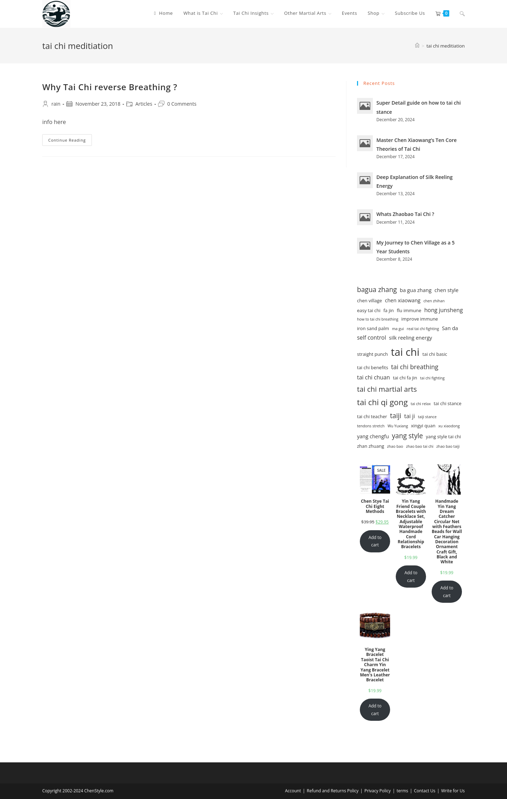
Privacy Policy (377, 791)
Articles (144, 103)
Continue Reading (70, 141)
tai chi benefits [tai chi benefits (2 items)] (372, 367)
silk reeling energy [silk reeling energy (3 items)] (410, 337)
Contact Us (425, 791)
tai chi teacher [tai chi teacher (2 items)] (372, 416)
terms (402, 791)
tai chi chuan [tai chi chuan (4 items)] (373, 377)
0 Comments (181, 103)
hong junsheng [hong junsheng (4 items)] (443, 310)
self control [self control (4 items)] (371, 337)
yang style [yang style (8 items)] (407, 435)
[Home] (417, 46)
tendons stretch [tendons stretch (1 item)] (370, 425)
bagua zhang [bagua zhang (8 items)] (377, 289)
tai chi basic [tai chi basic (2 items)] (435, 354)
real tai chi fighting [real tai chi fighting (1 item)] (423, 328)
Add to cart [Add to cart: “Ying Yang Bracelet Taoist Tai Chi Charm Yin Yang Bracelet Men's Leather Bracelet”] (375, 710)
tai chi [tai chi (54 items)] (405, 352)
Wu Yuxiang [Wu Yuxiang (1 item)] (398, 425)
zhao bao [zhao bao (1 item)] (395, 446)
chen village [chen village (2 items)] (369, 300)
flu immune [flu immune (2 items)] (409, 310)
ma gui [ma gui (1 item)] (398, 328)
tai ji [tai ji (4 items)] (409, 416)
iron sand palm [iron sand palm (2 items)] (373, 328)
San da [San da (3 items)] (450, 328)
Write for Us (453, 791)
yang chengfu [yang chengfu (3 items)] (373, 436)
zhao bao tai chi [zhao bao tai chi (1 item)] (419, 446)
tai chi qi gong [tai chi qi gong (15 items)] (382, 402)
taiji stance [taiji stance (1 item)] (427, 416)
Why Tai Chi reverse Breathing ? (109, 87)
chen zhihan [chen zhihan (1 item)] (434, 300)
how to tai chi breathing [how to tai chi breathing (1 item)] (377, 319)
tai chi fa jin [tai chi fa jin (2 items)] (405, 377)
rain (56, 103)
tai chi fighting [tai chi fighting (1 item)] (432, 378)
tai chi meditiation (445, 46)
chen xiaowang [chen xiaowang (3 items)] (402, 300)
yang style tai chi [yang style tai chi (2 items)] (443, 436)
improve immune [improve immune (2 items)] (419, 319)
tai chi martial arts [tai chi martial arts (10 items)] (387, 389)
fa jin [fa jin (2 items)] (388, 310)
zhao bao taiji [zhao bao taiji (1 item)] (447, 446)
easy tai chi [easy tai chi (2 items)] (369, 310)
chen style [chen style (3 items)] (446, 289)
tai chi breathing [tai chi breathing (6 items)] (414, 367)
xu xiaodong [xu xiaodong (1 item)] (449, 425)
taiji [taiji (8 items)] (395, 415)
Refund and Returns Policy (332, 791)
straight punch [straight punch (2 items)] (372, 354)
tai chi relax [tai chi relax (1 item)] (421, 403)
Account (293, 791)
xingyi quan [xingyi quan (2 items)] (423, 425)
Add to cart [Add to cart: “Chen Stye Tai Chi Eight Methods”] (375, 541)
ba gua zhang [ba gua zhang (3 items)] (416, 289)
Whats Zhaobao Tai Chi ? (405, 214)
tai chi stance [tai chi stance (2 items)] (448, 403)
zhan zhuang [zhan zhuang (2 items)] (370, 446)
